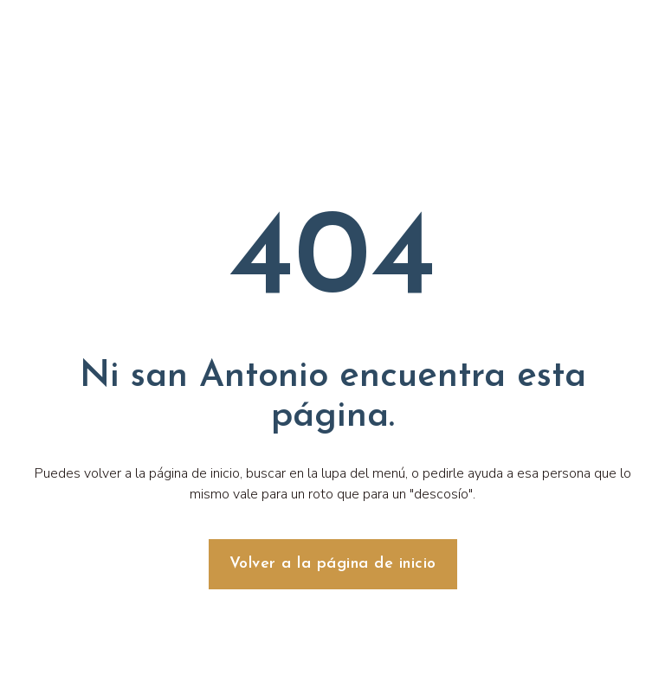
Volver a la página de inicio (332, 564)
